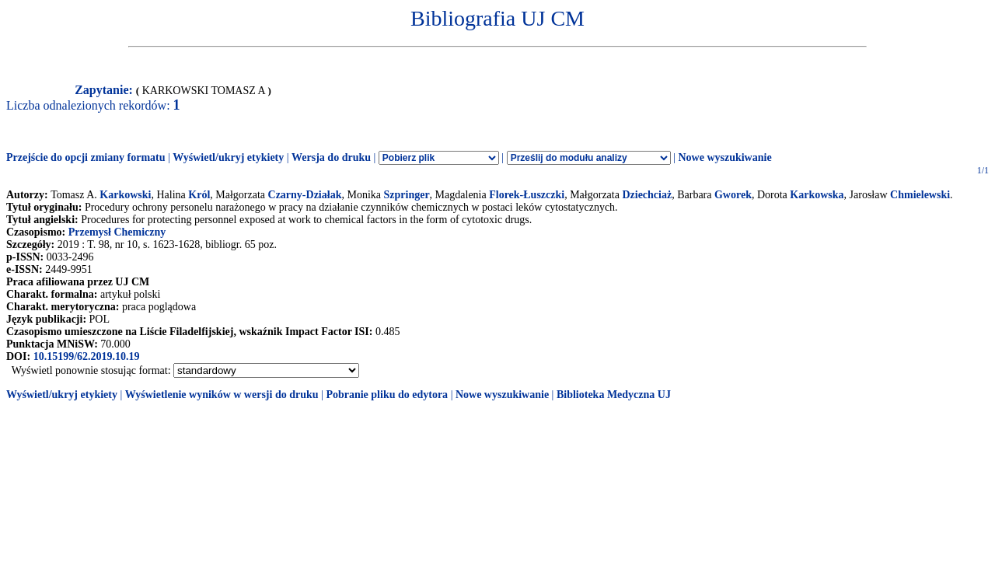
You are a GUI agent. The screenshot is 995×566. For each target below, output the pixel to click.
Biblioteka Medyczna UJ (614, 394)
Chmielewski (920, 195)
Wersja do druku (331, 157)
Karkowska (816, 195)
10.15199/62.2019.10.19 (86, 356)
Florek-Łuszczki (526, 195)
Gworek (733, 195)
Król (199, 195)
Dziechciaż (647, 195)
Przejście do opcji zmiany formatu (86, 157)
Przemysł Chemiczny (117, 232)
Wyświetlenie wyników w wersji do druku (222, 394)
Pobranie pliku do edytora (387, 394)
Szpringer (407, 195)
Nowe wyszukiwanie (724, 157)
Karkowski (125, 195)
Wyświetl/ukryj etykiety (228, 157)
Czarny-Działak (305, 195)
